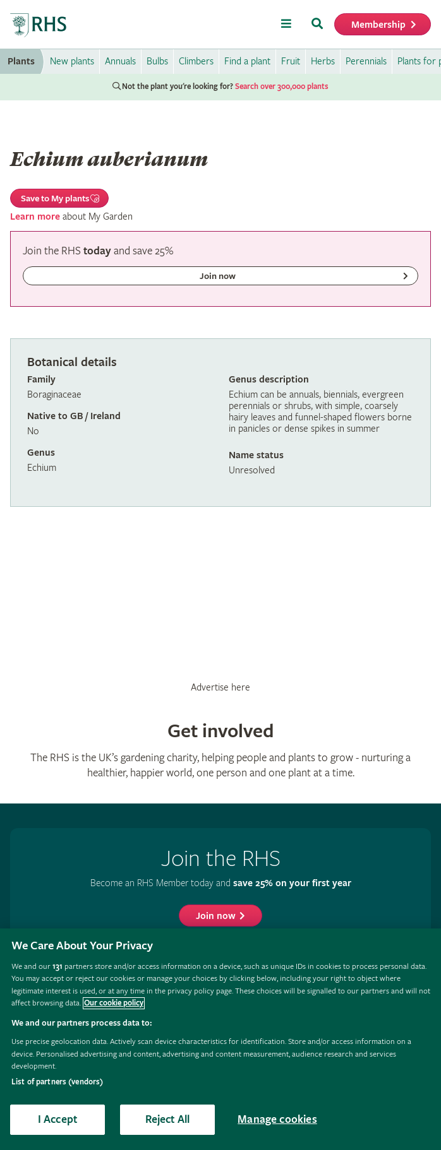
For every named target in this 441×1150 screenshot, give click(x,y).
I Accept (57, 1119)
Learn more (35, 217)
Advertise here (220, 687)
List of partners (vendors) (57, 1082)
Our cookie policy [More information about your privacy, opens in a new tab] (113, 1003)
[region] (220, 1039)
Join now (216, 916)
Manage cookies (277, 1119)
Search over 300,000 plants (282, 87)
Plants (21, 62)
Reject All (167, 1119)
